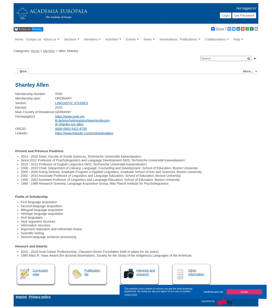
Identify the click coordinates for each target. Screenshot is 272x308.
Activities (111, 39)
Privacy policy (40, 297)
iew (23, 71)
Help (236, 39)
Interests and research (145, 272)
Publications (188, 39)
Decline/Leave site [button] (213, 292)
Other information (196, 272)
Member (49, 51)
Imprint (21, 297)
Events (131, 39)
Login (226, 15)
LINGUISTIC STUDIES (71, 103)
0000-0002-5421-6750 (71, 129)
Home (19, 39)
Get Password (244, 15)
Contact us (33, 39)
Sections (70, 39)
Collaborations (215, 39)
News (148, 39)
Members (91, 39)
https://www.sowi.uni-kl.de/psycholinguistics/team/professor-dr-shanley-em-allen (82, 120)
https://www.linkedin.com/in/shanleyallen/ (84, 133)
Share (217, 29)
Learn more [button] (130, 294)
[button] (249, 59)
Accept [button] (244, 292)
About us (50, 39)
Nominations (168, 39)
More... (248, 71)
